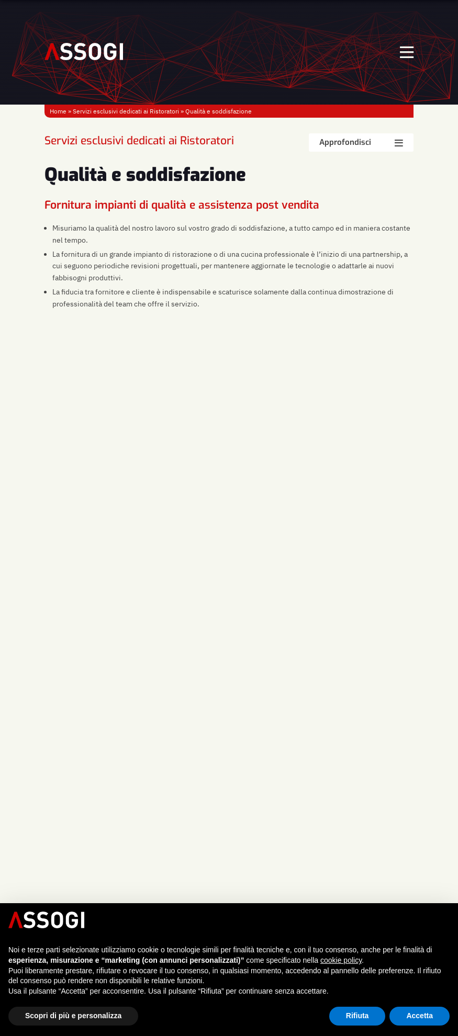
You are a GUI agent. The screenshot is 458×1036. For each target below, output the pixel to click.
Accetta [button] (419, 1015)
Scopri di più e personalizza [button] (73, 1015)
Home (58, 111)
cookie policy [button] (341, 960)
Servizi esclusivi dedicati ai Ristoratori (126, 111)
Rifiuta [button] (357, 1015)
